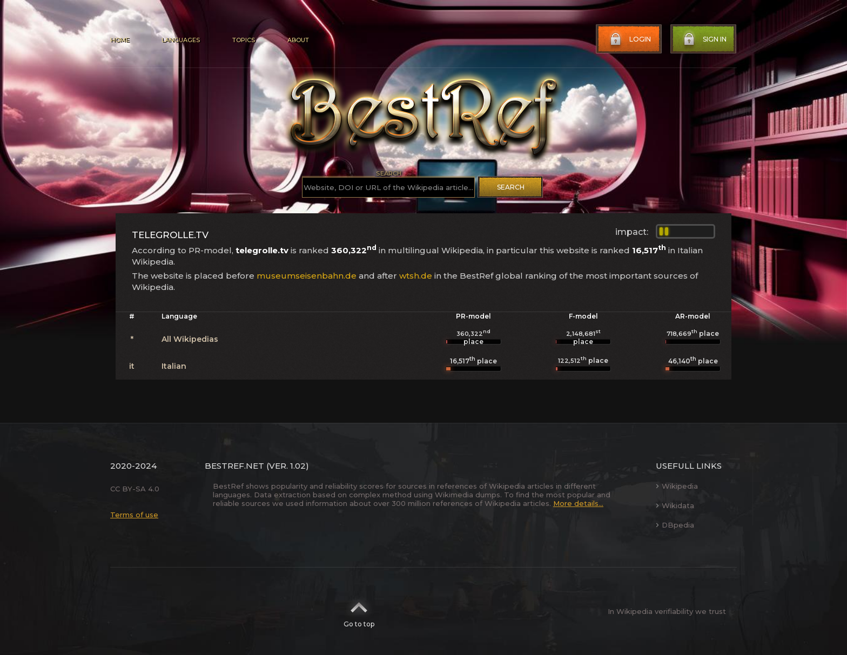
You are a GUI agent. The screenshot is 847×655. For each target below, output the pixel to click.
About (298, 40)
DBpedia (675, 525)
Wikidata (675, 505)
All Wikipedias (190, 339)
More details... (578, 503)
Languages (181, 40)
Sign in (704, 39)
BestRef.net (234, 466)
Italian (174, 366)
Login (629, 39)
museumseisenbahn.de (307, 276)
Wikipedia (677, 486)
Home (119, 40)
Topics (243, 40)
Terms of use (134, 514)
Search (511, 187)
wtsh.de (415, 276)
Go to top (359, 611)
